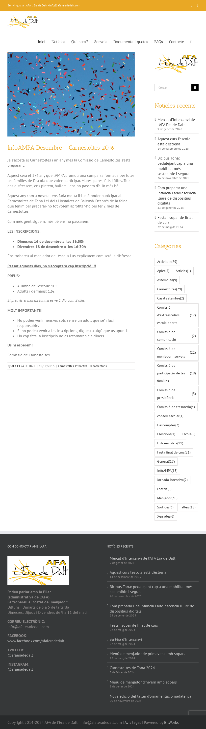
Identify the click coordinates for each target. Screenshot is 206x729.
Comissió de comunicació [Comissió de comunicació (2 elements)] (176, 335)
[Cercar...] (172, 87)
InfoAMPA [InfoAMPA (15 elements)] (167, 471)
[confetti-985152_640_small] (71, 94)
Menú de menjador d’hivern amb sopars (143, 682)
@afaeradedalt (20, 655)
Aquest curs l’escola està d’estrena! (173, 141)
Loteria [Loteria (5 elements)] (164, 489)
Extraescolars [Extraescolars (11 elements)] (170, 443)
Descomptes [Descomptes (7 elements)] (168, 425)
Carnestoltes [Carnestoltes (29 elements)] (169, 289)
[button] (191, 41)
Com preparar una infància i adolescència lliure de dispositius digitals (176, 195)
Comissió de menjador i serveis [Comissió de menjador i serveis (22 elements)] (176, 352)
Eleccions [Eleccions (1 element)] (166, 434)
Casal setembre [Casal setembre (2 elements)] (170, 298)
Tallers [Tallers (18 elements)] (188, 507)
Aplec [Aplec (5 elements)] (163, 271)
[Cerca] (195, 87)
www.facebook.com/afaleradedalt (35, 640)
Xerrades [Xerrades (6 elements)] (165, 516)
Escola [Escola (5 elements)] (188, 434)
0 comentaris (98, 366)
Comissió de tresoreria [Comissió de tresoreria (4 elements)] (176, 407)
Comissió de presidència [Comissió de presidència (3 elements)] (176, 393)
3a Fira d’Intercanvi (126, 639)
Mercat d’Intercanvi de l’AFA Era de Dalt (176, 122)
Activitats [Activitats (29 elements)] (167, 262)
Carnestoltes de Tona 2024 (132, 667)
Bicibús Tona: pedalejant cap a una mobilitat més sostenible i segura (175, 166)
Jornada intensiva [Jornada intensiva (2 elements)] (172, 480)
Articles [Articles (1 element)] (183, 271)
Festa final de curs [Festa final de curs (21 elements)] (174, 452)
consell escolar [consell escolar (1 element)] (170, 416)
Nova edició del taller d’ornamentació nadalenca (150, 696)
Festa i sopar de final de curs (134, 625)
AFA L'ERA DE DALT (23, 366)
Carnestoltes (66, 366)
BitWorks (171, 722)
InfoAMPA (81, 366)
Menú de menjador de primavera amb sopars (147, 653)
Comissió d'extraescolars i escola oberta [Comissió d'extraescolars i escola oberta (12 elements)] (176, 315)
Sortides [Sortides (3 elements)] (165, 507)
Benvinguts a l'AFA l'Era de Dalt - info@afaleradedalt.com (43, 5)
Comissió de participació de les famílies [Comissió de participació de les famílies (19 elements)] (176, 373)
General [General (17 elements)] (166, 461)
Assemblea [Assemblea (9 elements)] (167, 280)
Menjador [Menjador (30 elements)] (167, 498)
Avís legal (133, 722)
